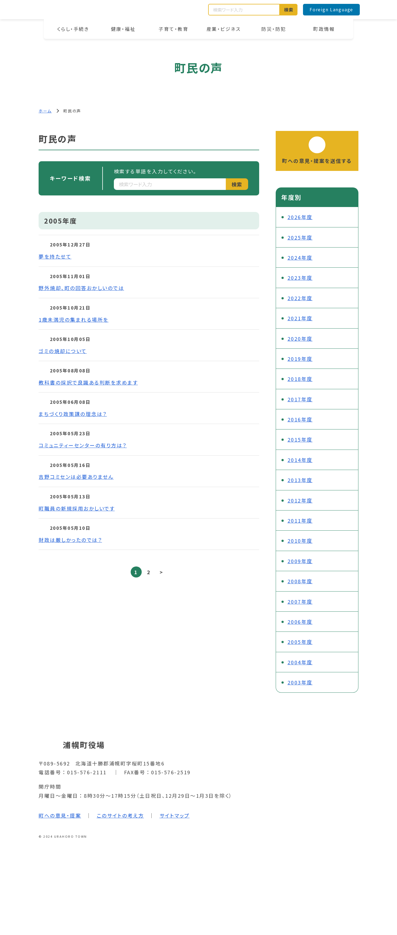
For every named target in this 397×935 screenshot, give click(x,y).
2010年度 (300, 540)
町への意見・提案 (60, 815)
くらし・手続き (73, 28)
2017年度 (300, 399)
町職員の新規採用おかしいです (77, 508)
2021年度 (300, 318)
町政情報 (324, 28)
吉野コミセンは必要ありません (76, 476)
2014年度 (300, 459)
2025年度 (300, 237)
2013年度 (300, 479)
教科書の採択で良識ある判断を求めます (88, 382)
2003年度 (300, 682)
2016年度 (300, 419)
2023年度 (300, 277)
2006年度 (300, 621)
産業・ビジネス (223, 28)
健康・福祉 (123, 28)
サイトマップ (175, 815)
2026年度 (300, 217)
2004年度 (300, 662)
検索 (289, 9)
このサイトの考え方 (120, 815)
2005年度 (300, 641)
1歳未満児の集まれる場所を (74, 319)
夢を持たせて (55, 256)
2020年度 (300, 338)
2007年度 (300, 601)
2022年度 (300, 298)
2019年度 (300, 358)
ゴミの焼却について (63, 350)
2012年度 (300, 500)
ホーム (45, 111)
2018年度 (300, 378)
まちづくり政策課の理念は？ (73, 413)
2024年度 (300, 257)
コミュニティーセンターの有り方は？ (83, 445)
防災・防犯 (273, 28)
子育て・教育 (173, 28)
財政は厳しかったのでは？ (70, 539)
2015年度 (300, 439)
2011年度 (300, 520)
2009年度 (300, 561)
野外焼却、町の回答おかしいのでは (81, 287)
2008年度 (300, 581)
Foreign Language (331, 9)
